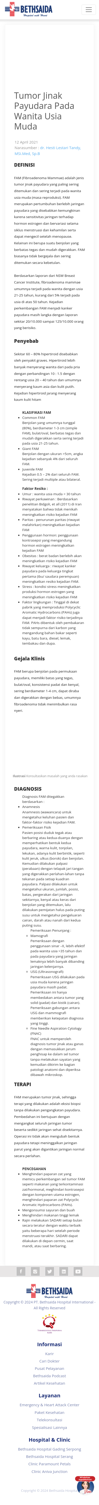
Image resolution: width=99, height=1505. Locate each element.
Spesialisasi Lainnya (49, 1427)
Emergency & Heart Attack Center (50, 1404)
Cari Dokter (49, 1361)
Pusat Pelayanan (49, 1368)
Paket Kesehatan (49, 1412)
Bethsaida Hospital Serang (49, 1456)
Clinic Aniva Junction (49, 1471)
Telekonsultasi (49, 1419)
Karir (49, 1353)
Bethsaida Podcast (49, 1375)
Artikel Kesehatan (49, 1383)
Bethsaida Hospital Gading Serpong (49, 1449)
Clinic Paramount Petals (49, 1463)
